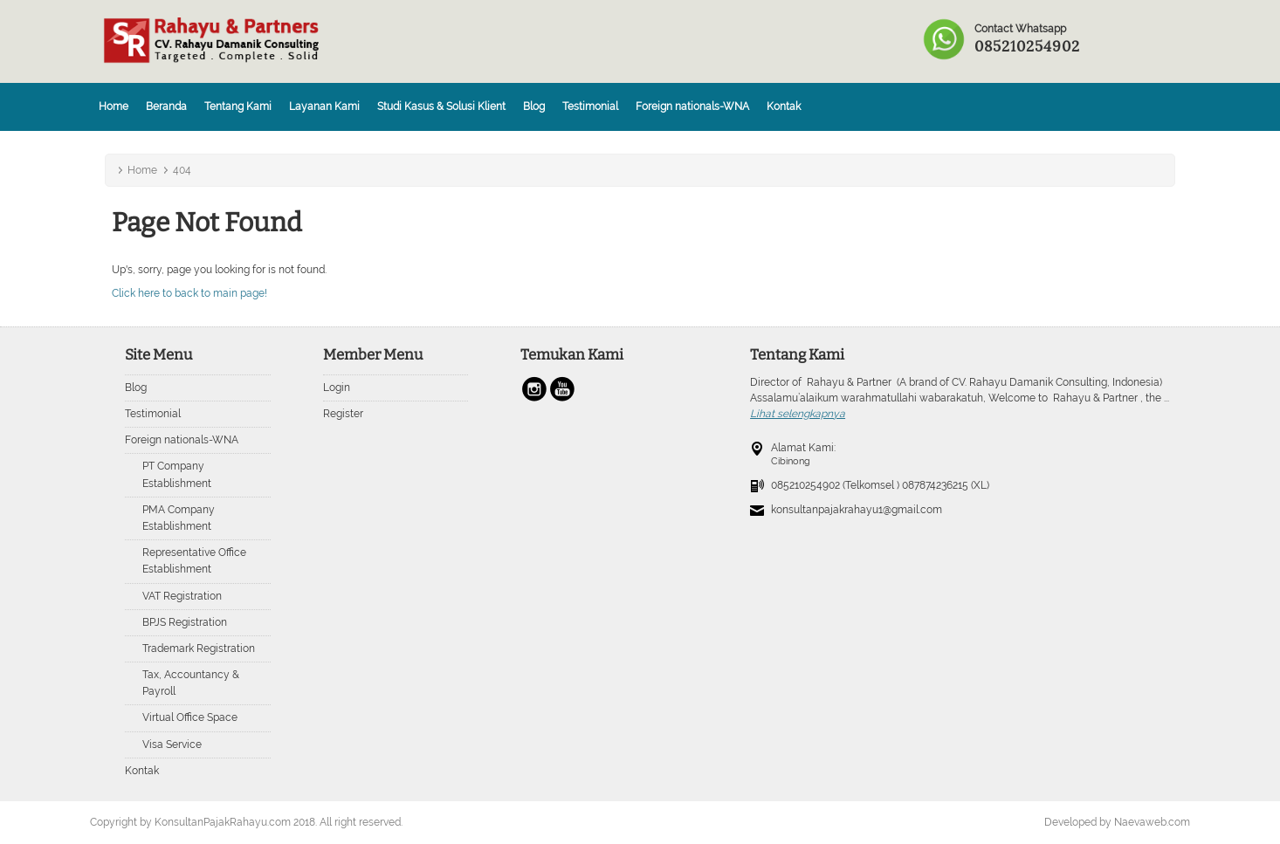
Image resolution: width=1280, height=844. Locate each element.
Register (343, 414)
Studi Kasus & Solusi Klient (441, 106)
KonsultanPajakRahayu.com (223, 822)
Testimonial (590, 106)
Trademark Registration (198, 648)
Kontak (784, 106)
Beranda (166, 106)
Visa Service (172, 744)
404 (182, 170)
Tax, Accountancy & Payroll (190, 683)
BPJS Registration (184, 622)
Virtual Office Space (189, 717)
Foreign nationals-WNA (692, 106)
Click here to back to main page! (189, 293)
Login (336, 387)
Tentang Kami (238, 106)
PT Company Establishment (176, 474)
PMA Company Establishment (178, 518)
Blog (534, 106)
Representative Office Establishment (194, 560)
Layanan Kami (324, 106)
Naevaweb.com (1152, 822)
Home (113, 106)
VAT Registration (182, 596)
